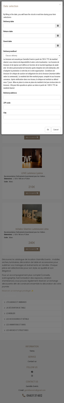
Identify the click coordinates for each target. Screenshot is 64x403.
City (4, 113)
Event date (7, 41)
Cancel (56, 130)
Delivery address (10, 93)
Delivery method (9, 51)
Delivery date (8, 21)
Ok (48, 130)
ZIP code (6, 103)
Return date (8, 31)
